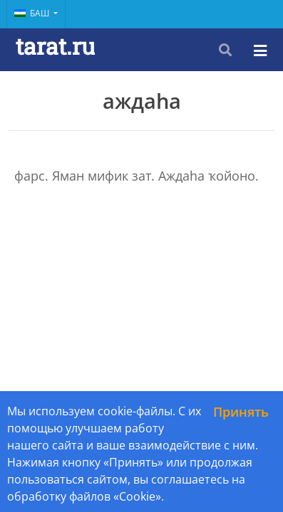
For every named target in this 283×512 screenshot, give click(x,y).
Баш (32, 13)
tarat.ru (55, 46)
